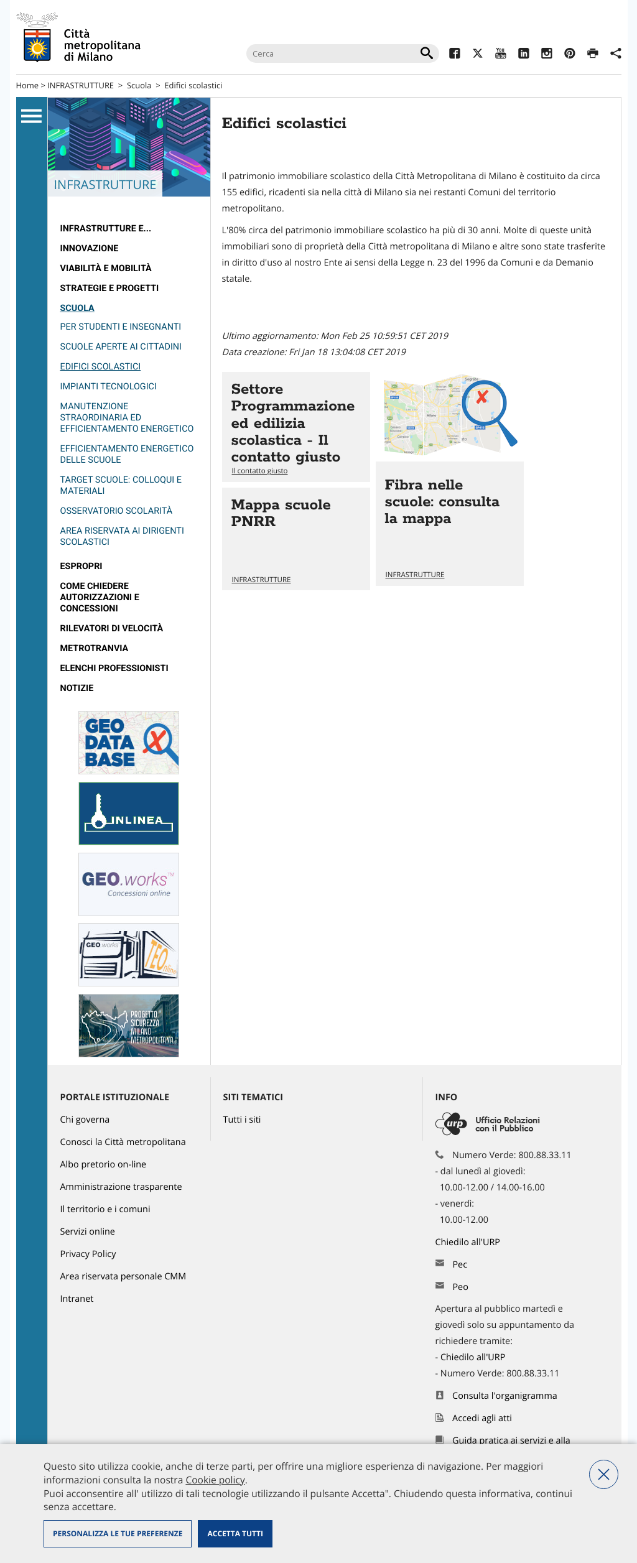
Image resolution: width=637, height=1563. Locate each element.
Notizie (77, 688)
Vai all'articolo (296, 427)
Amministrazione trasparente (121, 1187)
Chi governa (85, 1120)
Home (27, 85)
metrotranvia (94, 648)
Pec (459, 1265)
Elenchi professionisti (114, 668)
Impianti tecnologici (108, 386)
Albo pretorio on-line (103, 1165)
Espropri (81, 566)
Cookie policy (214, 1479)
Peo (460, 1287)
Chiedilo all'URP (469, 1242)
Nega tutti (603, 1474)
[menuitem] (129, 229)
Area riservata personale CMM (123, 1276)
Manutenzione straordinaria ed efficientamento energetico (127, 417)
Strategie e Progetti (109, 288)
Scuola (139, 85)
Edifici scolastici (193, 85)
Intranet (77, 1299)
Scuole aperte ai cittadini (121, 346)
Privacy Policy (88, 1254)
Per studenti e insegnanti (121, 327)
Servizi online (87, 1232)
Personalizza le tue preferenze (117, 1533)
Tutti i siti (242, 1120)
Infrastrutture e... (106, 228)
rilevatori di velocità (112, 628)
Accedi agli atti (482, 1418)
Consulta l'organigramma (504, 1396)
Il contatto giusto (260, 471)
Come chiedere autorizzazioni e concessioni (99, 597)
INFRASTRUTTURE (80, 85)
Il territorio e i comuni (105, 1209)
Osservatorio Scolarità (116, 511)
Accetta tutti (235, 1533)
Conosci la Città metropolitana (123, 1142)
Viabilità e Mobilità (106, 268)
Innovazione (89, 248)
